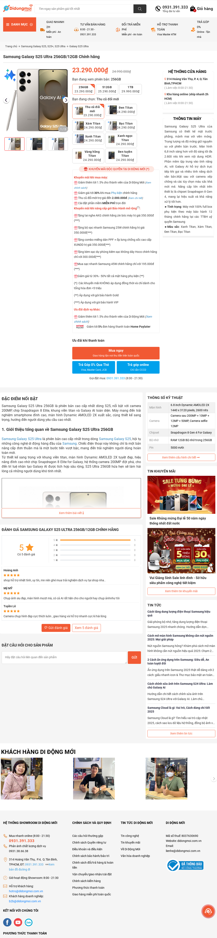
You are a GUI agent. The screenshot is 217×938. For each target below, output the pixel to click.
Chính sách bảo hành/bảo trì (90, 856)
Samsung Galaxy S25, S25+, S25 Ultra (44, 46)
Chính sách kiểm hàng (86, 881)
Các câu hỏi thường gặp (87, 835)
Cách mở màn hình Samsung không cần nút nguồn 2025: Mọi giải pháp (180, 637)
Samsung (69, 443)
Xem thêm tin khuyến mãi (181, 591)
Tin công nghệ (130, 835)
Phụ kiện (116, 193)
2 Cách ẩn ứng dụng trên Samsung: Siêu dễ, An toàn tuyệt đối (178, 661)
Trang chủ (12, 46)
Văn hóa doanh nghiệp (135, 856)
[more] (208, 911)
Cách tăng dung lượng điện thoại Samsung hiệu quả (178, 613)
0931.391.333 (173, 7)
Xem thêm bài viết (71, 513)
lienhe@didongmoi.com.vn (183, 851)
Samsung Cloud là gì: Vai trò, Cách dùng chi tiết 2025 (178, 709)
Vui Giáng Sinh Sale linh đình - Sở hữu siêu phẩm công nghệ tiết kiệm (178, 580)
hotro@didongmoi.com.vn (26, 891)
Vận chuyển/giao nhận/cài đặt (92, 874)
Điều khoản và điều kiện (87, 849)
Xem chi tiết (135, 198)
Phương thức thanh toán (88, 887)
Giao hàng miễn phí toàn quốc (91, 894)
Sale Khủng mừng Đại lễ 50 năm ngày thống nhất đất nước (178, 520)
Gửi (134, 657)
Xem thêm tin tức (181, 733)
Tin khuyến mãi (130, 842)
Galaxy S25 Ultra (79, 46)
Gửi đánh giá (56, 628)
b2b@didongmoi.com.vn (25, 901)
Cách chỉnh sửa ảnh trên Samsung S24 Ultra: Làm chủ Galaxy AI (180, 685)
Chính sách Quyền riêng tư (89, 842)
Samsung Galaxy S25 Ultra (22, 439)
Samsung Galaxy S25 (115, 439)
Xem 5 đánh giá (86, 628)
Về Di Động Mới (130, 849)
